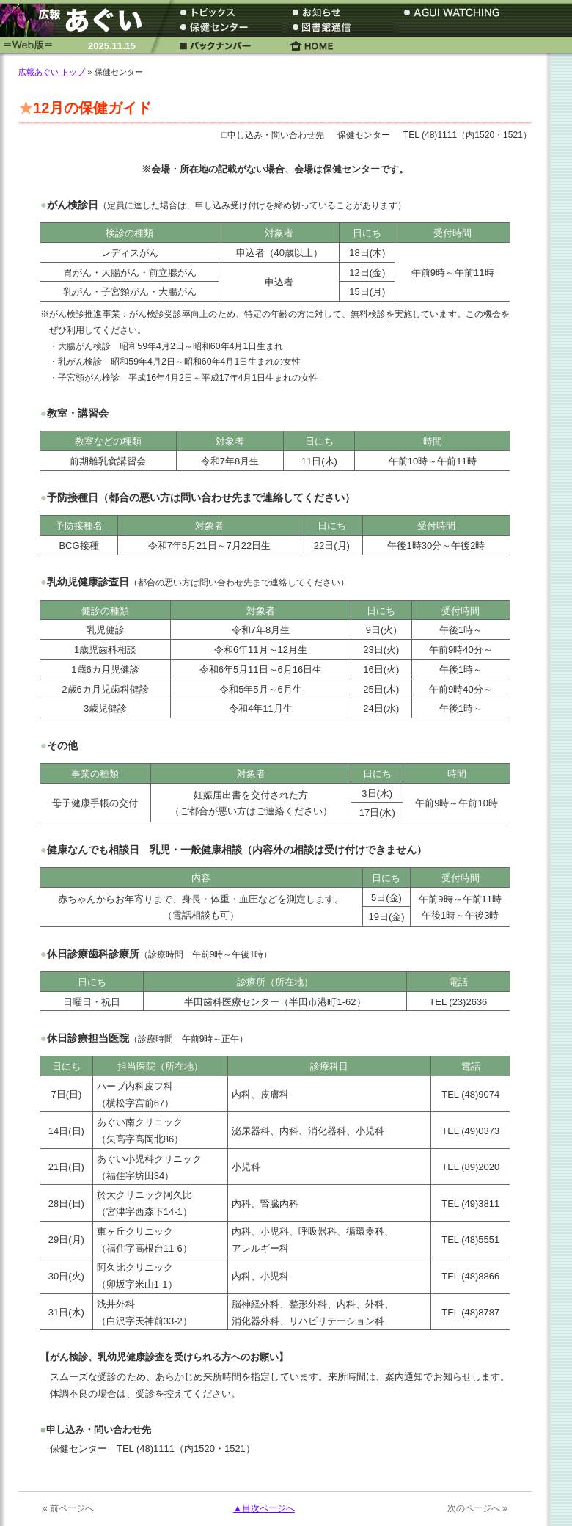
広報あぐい (77, 20)
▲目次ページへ (264, 1508)
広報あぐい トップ (51, 71)
